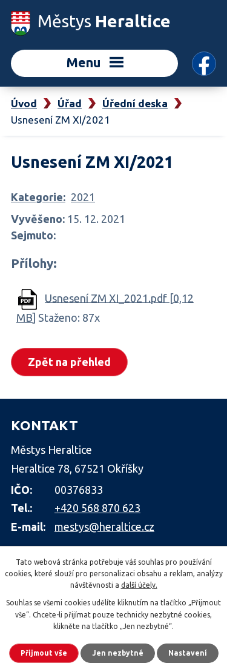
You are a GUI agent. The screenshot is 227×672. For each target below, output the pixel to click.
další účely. (139, 585)
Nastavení (187, 653)
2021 (83, 197)
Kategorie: (38, 197)
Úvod (24, 103)
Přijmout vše (44, 653)
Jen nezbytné (117, 653)
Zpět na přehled (69, 362)
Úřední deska (135, 103)
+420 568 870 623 (97, 508)
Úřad (70, 103)
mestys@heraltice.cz (104, 527)
